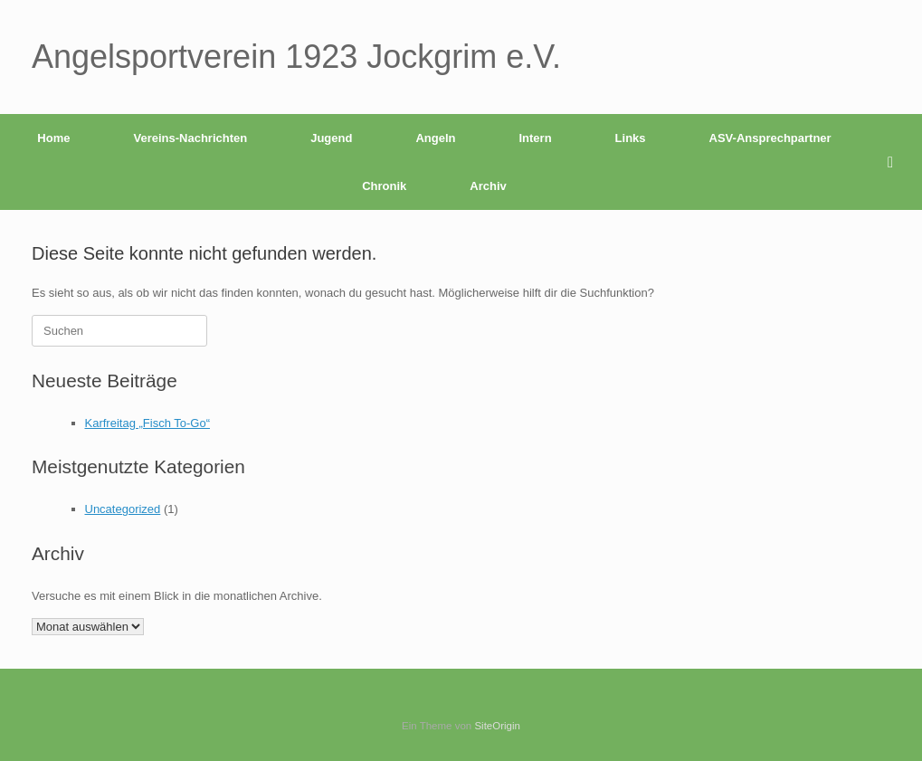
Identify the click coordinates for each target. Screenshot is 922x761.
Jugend (331, 138)
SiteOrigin (497, 725)
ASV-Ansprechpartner (770, 138)
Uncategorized (123, 509)
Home (53, 138)
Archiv (488, 186)
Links (630, 138)
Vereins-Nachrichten (190, 138)
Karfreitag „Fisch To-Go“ (147, 423)
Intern (534, 138)
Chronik (384, 186)
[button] (895, 162)
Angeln (435, 138)
